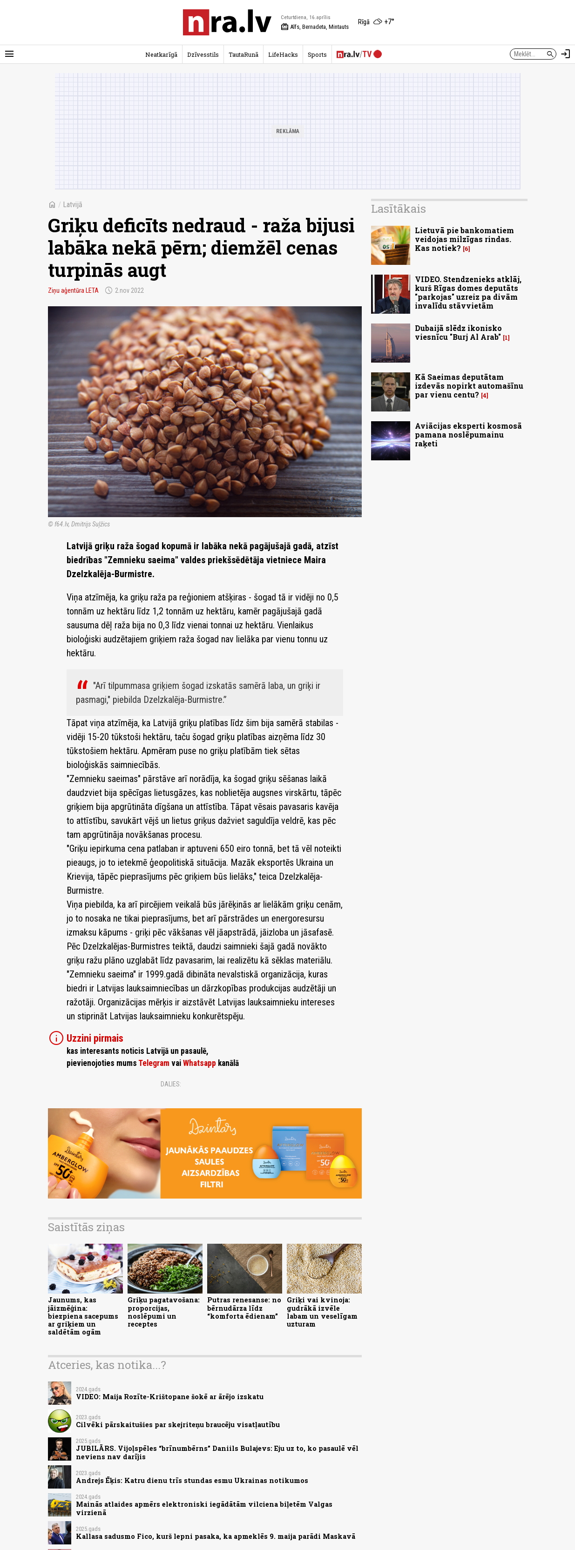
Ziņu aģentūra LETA (73, 290)
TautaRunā (243, 54)
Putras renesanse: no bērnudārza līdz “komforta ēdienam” (244, 1308)
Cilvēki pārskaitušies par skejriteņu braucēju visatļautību (178, 1424)
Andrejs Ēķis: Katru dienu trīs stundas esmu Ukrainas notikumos (192, 1480)
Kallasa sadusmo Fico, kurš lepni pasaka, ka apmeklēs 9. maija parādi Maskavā (215, 1536)
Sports (317, 54)
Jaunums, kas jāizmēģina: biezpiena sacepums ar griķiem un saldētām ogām (83, 1315)
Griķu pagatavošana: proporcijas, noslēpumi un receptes (164, 1311)
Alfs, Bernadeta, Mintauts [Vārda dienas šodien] (315, 27)
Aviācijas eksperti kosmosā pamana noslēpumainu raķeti (468, 434)
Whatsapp (199, 1063)
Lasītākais (398, 208)
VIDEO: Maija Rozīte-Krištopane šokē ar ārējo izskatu (170, 1396)
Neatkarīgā (161, 54)
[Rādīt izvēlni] (9, 54)
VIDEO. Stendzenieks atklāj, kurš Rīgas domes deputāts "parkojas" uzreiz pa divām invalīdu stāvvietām (468, 292)
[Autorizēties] (565, 54)
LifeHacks (283, 54)
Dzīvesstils (203, 54)
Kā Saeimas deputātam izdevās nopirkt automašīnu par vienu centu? (469, 385)
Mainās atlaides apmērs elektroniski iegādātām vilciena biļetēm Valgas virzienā (204, 1508)
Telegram (153, 1063)
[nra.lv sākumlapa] (227, 22)
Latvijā (72, 204)
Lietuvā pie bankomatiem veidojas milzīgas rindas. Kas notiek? (464, 239)
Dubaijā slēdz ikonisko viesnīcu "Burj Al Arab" (458, 332)
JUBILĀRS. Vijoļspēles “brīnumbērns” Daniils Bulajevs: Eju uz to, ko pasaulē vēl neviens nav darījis (217, 1452)
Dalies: (171, 1084)
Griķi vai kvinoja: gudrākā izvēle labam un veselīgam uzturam (322, 1311)
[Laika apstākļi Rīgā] (376, 22)
